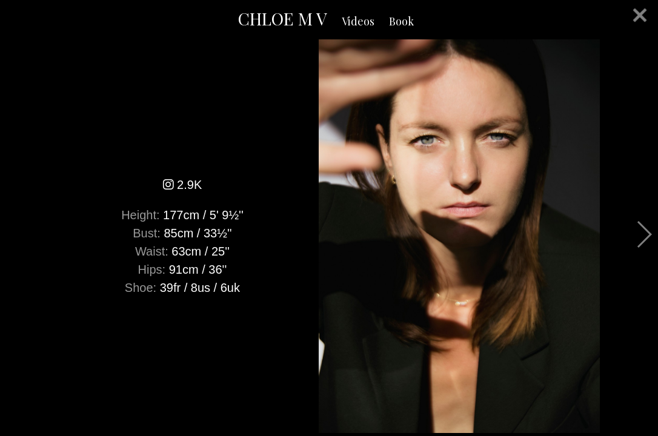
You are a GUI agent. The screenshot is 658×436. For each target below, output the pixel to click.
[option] (329, 236)
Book (401, 21)
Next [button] (644, 234)
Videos (358, 21)
